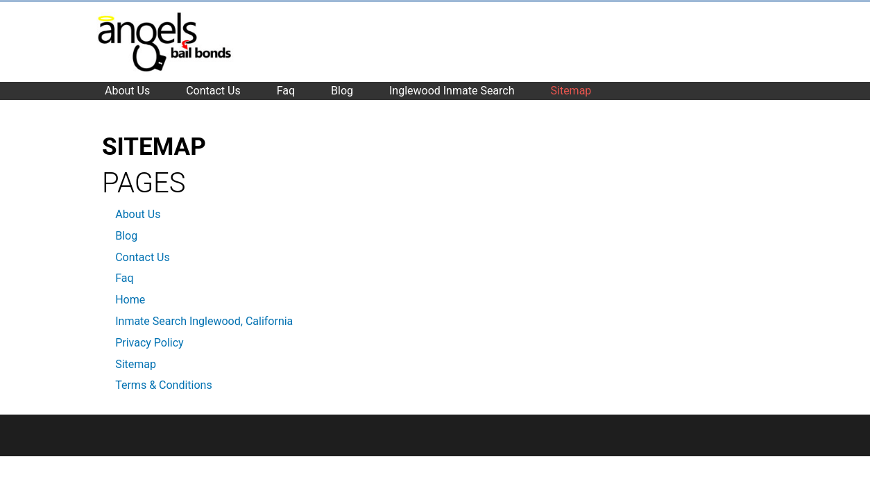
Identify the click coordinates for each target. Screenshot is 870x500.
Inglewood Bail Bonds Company (164, 42)
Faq (124, 278)
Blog (126, 235)
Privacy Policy (149, 342)
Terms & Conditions (163, 385)
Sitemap (135, 364)
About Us (137, 214)
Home (130, 299)
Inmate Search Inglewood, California (204, 321)
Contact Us (142, 257)
